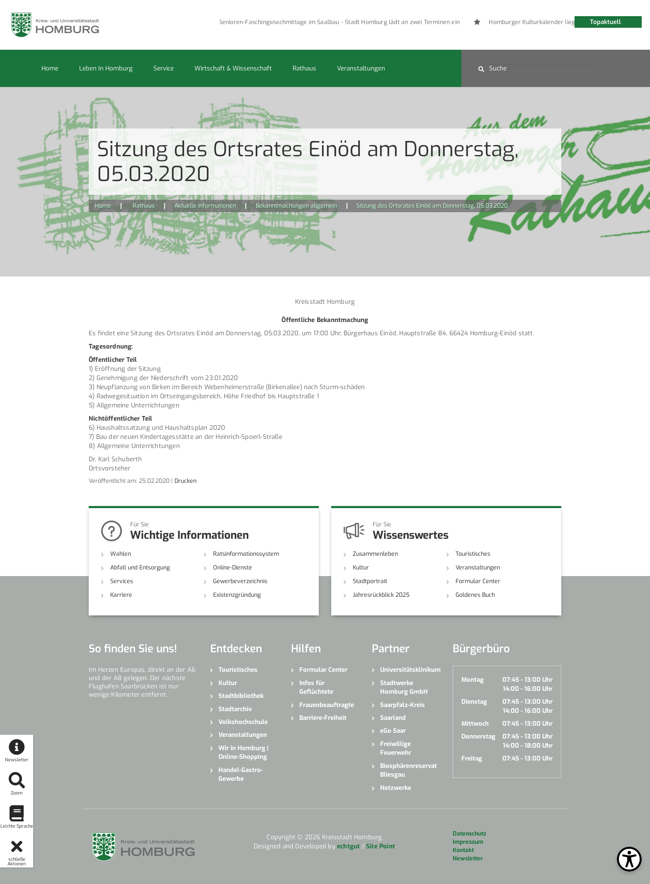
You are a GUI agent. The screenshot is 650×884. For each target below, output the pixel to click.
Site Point (380, 846)
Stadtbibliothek (241, 696)
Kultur (361, 568)
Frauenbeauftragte (326, 705)
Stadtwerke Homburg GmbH (404, 687)
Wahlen (120, 554)
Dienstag (474, 702)
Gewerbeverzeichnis (240, 581)
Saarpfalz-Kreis (402, 705)
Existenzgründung (237, 595)
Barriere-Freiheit (323, 718)
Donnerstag (478, 736)
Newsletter (468, 858)
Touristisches (473, 554)
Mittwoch (475, 723)
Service (163, 68)
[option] (307, 22)
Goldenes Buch (475, 595)
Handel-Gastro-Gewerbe (240, 774)
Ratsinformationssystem (246, 554)
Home (49, 68)
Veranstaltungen (361, 68)
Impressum (468, 842)
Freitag (471, 758)
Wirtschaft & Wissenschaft (233, 68)
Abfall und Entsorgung (140, 568)
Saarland (393, 718)
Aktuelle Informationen (205, 206)
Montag (472, 680)
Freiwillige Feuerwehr (395, 748)
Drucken (185, 481)
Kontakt (463, 850)
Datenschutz (469, 834)
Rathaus (304, 68)
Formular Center (478, 581)
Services (121, 581)
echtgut (348, 846)
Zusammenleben (375, 554)
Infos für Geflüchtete (316, 687)
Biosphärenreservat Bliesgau (408, 770)
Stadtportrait (370, 581)
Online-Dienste (232, 568)
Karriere (121, 595)
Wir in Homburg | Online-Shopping (243, 752)
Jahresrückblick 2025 (381, 595)
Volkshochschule (243, 722)
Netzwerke (395, 788)
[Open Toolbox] (629, 859)
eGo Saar (393, 731)
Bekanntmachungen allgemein (296, 206)
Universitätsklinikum (410, 670)
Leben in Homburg (106, 68)
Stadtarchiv (235, 709)
